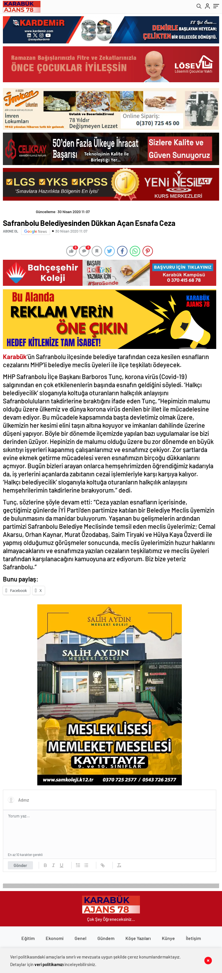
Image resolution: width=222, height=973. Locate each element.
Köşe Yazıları (138, 938)
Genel (80, 938)
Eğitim (28, 938)
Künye (168, 938)
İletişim (193, 938)
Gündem (105, 938)
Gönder (20, 865)
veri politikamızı (49, 964)
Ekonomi (55, 938)
